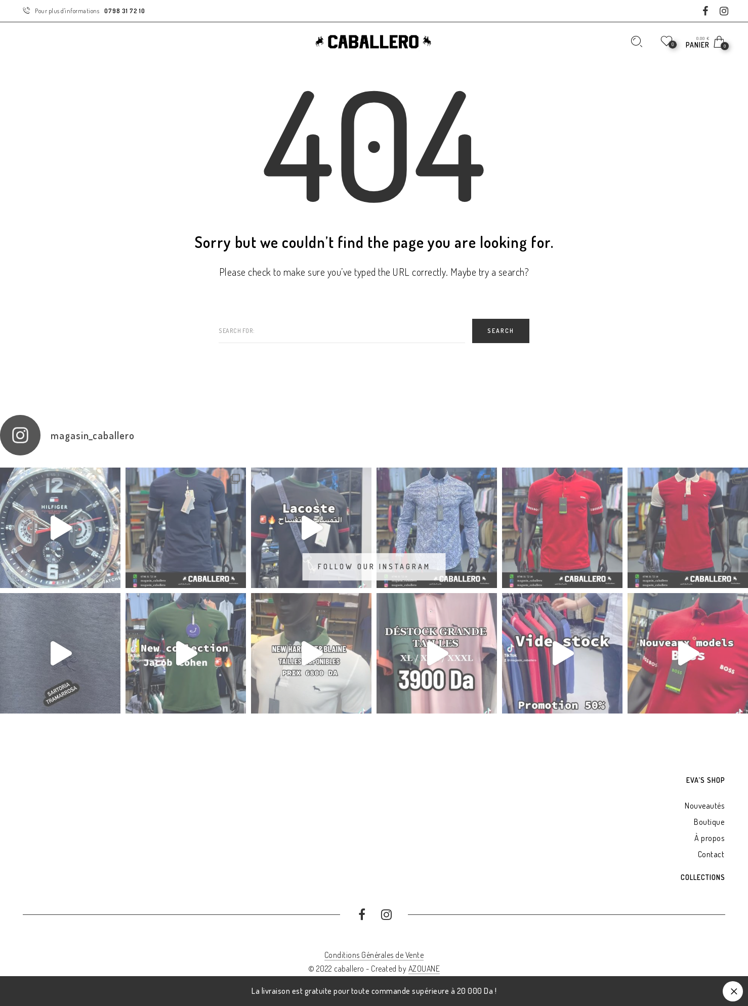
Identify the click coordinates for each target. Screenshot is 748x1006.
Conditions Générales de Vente (374, 955)
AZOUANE (424, 968)
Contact (711, 854)
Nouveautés (704, 806)
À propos (709, 838)
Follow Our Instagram (374, 566)
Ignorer (733, 991)
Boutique (709, 822)
